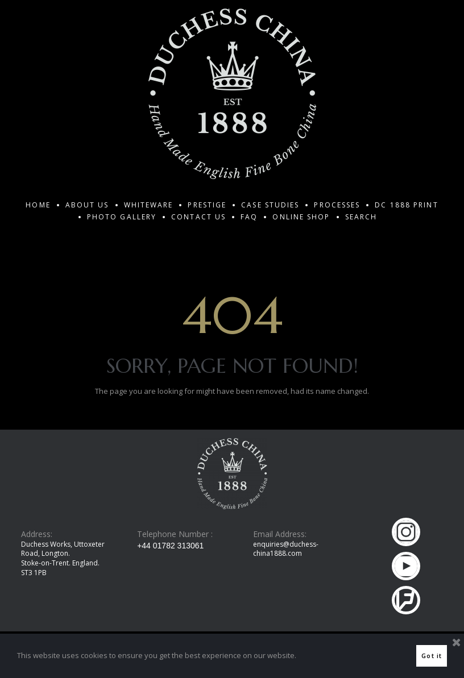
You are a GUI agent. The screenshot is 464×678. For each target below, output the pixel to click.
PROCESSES (337, 205)
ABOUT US (87, 205)
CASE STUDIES (270, 205)
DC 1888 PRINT (406, 205)
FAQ (249, 217)
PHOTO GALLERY (121, 217)
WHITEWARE (148, 205)
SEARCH (361, 217)
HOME (38, 205)
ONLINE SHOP (301, 217)
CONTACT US (198, 217)
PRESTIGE (207, 205)
